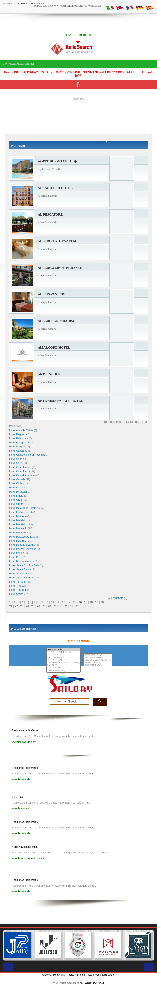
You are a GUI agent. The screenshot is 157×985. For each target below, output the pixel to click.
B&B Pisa (17, 797)
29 (55, 606)
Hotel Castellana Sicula (23, 475)
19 (96, 602)
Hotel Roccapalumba (21, 561)
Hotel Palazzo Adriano (22, 536)
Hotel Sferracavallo (20, 573)
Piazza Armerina (76, 974)
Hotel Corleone (18, 487)
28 (49, 606)
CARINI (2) (63, 665)
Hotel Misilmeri (18, 516)
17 (85, 602)
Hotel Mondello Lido (21, 524)
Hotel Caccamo (18, 450)
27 (44, 606)
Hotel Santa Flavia (20, 569)
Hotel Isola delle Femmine (24, 507)
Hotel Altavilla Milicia (21, 430)
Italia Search (108, 974)
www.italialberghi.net (18, 63)
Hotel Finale (16, 495)
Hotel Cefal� (17, 479)
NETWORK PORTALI (92, 983)
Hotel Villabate (114, 598)
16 (80, 602)
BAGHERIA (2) (63, 655)
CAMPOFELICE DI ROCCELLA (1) (63, 662)
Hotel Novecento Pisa (24, 846)
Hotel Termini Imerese (22, 577)
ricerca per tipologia (98, 655)
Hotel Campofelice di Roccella (27, 454)
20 (102, 602)
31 (66, 606)
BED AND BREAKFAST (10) (98, 660)
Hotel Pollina (16, 552)
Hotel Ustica (16, 593)
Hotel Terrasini (17, 581)
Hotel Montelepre (19, 532)
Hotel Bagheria (18, 434)
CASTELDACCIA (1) (63, 670)
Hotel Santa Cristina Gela (24, 565)
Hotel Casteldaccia (20, 471)
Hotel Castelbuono (20, 467)
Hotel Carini (16, 462)
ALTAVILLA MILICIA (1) (63, 652)
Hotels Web (93, 974)
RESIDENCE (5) (98, 665)
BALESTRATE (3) (63, 657)
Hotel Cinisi (16, 483)
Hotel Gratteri (17, 503)
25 (33, 606)
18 (91, 602)
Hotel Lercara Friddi (21, 512)
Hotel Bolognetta (19, 442)
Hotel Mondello (18, 520)
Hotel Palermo (17, 540)
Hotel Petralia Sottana (22, 544)
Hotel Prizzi (16, 557)
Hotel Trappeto (18, 589)
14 (69, 602)
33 (77, 606)
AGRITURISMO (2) (98, 657)
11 (52, 602)
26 (38, 606)
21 (10, 606)
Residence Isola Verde (25, 730)
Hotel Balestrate (18, 438)
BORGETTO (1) (63, 660)
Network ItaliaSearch (31, 3)
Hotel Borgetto (17, 446)
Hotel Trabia (16, 585)
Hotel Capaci (16, 458)
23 (22, 606)
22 (16, 606)
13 (63, 602)
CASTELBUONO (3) (63, 668)
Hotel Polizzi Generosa (22, 548)
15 (74, 602)
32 (71, 606)
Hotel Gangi (16, 499)
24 (27, 606)
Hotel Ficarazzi (18, 491)
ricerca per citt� (63, 649)
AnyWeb (46, 974)
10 (47, 602)
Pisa (55, 974)
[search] (68, 702)
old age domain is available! (67, 6)
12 (58, 602)
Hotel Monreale (18, 528)
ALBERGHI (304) (98, 662)
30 (60, 606)
